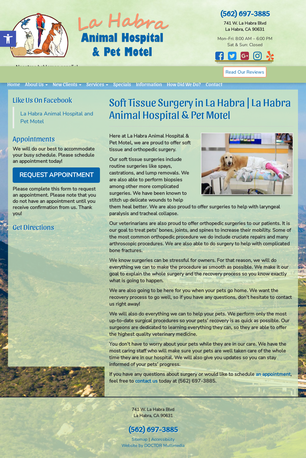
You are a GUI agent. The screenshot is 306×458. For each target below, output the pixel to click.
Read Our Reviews (244, 72)
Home (13, 84)
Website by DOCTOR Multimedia (153, 445)
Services (97, 84)
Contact (214, 84)
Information (149, 84)
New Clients (67, 84)
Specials (122, 84)
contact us (146, 381)
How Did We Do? (184, 84)
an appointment (273, 374)
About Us (36, 84)
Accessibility (163, 439)
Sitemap (139, 439)
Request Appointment (56, 175)
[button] (8, 39)
